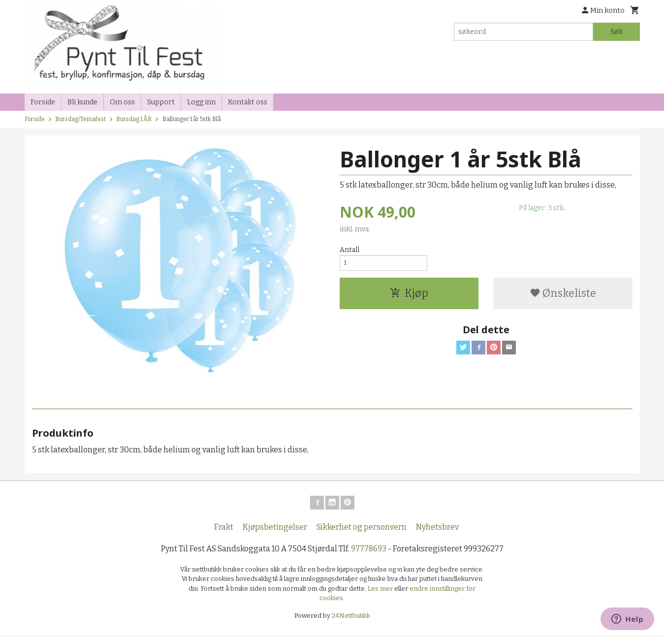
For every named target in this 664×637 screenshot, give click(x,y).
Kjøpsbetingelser (275, 529)
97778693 (368, 550)
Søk (616, 32)
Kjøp (409, 296)
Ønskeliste (563, 296)
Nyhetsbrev (437, 529)
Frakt (223, 529)
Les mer (381, 590)
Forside (43, 102)
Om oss (122, 102)
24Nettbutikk (351, 617)
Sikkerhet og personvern (361, 529)
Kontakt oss (247, 102)
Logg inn (201, 102)
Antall (349, 250)
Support (161, 102)
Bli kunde (82, 102)
